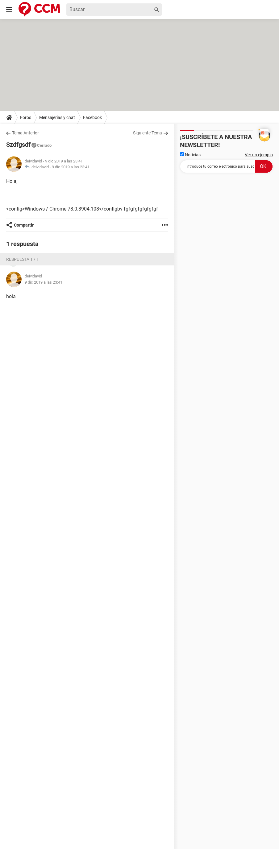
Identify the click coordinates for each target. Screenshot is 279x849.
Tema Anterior (25, 132)
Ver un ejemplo (259, 154)
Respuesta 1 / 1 (22, 259)
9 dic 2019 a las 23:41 (71, 167)
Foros (25, 117)
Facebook (92, 117)
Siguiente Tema (147, 132)
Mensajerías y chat (57, 117)
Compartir (24, 225)
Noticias (190, 154)
